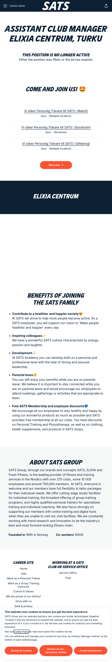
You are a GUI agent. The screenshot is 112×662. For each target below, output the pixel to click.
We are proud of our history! (23, 596)
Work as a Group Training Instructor (23, 585)
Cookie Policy (21, 631)
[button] (106, 6)
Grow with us (23, 601)
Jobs (24, 573)
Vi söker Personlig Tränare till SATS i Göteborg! (56, 143)
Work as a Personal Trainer (23, 578)
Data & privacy (24, 606)
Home (23, 568)
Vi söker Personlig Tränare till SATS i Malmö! (56, 111)
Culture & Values (23, 591)
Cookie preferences (91, 650)
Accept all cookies (21, 650)
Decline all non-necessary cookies (55, 651)
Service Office (68, 572)
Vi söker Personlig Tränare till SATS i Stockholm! (56, 127)
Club (68, 577)
